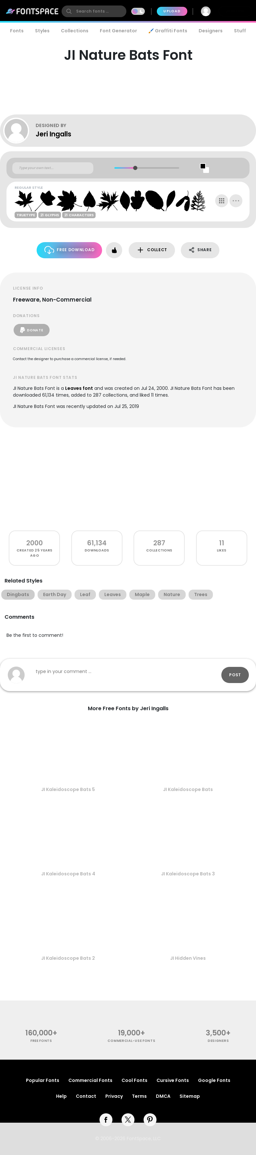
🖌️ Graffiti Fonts (167, 30)
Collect (151, 250)
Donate (31, 330)
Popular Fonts (42, 1080)
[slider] (135, 168)
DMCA (163, 1096)
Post (235, 675)
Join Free (235, 11)
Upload (171, 11)
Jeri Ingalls (53, 134)
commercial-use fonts (131, 1040)
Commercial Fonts (90, 1080)
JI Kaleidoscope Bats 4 (68, 874)
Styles (42, 30)
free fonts (41, 1040)
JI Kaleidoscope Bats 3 (188, 874)
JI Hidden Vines (188, 958)
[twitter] (128, 1119)
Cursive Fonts (173, 1080)
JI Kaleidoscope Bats (188, 789)
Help (61, 1096)
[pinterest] (150, 1119)
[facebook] (105, 1119)
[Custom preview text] (52, 168)
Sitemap (190, 1096)
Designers (211, 30)
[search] (94, 11)
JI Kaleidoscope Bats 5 (68, 789)
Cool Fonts (134, 1080)
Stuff (240, 30)
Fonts (17, 30)
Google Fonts (214, 1080)
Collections (74, 30)
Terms (139, 1096)
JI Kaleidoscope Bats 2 (68, 958)
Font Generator (118, 30)
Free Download (69, 250)
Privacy (114, 1096)
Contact (86, 1096)
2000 (34, 543)
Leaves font (79, 388)
